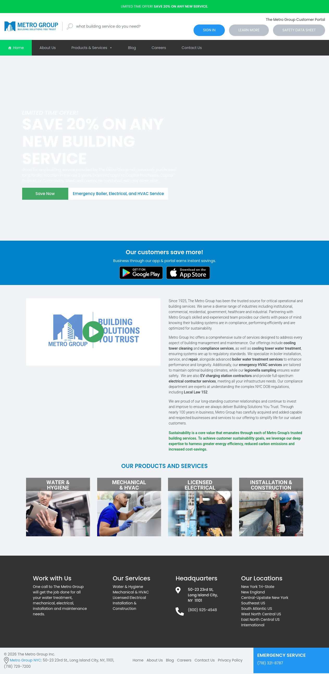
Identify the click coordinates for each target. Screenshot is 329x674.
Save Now (46, 195)
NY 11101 (195, 601)
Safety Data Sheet (297, 30)
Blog (132, 48)
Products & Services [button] (91, 48)
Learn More (244, 30)
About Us (48, 48)
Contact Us (192, 48)
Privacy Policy (230, 661)
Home (18, 48)
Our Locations (262, 579)
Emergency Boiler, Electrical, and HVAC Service (122, 195)
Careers (159, 48)
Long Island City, (203, 595)
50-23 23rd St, (200, 590)
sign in (201, 30)
